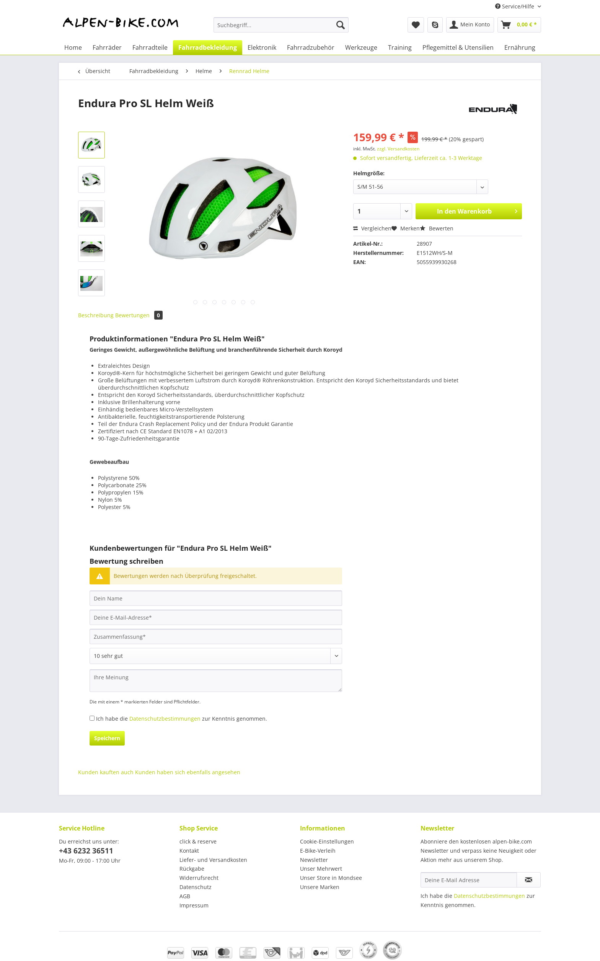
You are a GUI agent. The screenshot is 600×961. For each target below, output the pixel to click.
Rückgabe (191, 868)
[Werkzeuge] (361, 47)
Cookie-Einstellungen (327, 841)
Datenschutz (195, 887)
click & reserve (198, 841)
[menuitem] (281, 28)
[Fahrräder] (107, 47)
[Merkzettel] (416, 25)
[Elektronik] (262, 47)
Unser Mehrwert (321, 868)
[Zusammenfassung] (216, 636)
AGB (184, 896)
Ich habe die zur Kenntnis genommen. (181, 718)
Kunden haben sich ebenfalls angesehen (187, 772)
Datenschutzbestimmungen (165, 718)
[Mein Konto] (470, 25)
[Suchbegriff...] (281, 25)
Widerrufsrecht (198, 877)
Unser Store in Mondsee (331, 877)
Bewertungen (139, 315)
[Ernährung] (520, 47)
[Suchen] (341, 25)
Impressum (194, 905)
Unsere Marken (319, 887)
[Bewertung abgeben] (216, 656)
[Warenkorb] (519, 25)
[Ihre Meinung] (216, 680)
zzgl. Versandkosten (398, 148)
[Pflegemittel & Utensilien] (458, 47)
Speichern (107, 738)
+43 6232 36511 (86, 851)
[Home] (73, 47)
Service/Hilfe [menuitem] (515, 6)
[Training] (400, 47)
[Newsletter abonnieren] (529, 880)
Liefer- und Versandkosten (213, 859)
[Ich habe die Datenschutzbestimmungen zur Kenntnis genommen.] (92, 718)
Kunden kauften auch (106, 772)
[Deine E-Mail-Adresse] (216, 617)
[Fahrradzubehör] (311, 47)
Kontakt (189, 850)
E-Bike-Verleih (318, 850)
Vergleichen (372, 228)
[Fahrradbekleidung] (207, 47)
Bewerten (436, 228)
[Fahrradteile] (150, 47)
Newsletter (314, 859)
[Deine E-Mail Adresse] (469, 880)
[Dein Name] (216, 598)
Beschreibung (96, 315)
